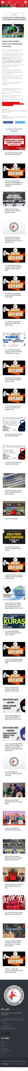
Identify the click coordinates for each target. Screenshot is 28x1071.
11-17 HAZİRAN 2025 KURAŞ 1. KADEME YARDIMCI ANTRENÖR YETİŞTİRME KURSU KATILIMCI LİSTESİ (13, 268)
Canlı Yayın (3, 1052)
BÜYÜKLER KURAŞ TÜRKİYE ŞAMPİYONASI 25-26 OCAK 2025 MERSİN (13, 801)
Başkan (2, 1046)
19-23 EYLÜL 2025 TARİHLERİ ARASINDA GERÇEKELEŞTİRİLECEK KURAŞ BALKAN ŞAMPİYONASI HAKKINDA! (14, 183)
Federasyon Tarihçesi (6, 1050)
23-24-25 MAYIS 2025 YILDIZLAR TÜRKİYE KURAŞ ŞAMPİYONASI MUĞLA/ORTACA (13, 492)
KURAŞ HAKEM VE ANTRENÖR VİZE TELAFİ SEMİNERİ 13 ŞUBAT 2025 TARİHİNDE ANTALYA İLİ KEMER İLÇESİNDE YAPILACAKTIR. (14, 605)
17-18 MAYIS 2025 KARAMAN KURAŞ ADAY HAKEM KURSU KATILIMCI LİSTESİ (13, 407)
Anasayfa (3, 1042)
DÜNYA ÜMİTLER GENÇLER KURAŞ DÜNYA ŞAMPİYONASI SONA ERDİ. (14, 886)
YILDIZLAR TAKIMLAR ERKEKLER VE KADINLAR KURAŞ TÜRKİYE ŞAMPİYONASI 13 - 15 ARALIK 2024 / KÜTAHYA (13, 943)
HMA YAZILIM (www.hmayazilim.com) (18, 1064)
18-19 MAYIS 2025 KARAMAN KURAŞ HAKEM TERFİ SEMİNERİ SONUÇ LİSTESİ (13, 295)
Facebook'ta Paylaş (8, 122)
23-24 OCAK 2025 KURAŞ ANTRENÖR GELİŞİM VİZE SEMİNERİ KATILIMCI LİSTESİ (12, 689)
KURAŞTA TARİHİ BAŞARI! (11, 519)
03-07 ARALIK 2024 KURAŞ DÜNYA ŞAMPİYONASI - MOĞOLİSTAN (14, 913)
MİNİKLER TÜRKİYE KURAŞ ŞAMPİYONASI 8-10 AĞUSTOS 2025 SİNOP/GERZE (13, 210)
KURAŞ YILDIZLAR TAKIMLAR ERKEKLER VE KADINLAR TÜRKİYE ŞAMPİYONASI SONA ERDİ (13, 858)
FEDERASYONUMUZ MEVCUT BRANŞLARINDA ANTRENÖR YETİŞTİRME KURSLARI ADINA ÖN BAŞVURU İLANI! (13, 239)
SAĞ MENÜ (14, 14)
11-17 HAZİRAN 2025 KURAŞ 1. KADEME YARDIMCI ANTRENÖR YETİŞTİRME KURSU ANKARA (13, 351)
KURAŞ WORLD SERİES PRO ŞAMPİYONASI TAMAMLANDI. (13, 829)
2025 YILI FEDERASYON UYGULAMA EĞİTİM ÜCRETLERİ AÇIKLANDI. (13, 773)
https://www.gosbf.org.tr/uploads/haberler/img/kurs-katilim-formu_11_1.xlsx (14, 117)
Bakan (2, 1044)
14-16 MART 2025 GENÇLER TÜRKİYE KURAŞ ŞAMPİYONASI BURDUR (13, 548)
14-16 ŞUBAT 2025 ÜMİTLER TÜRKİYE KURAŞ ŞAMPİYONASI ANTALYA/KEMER (13, 632)
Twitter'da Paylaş (20, 122)
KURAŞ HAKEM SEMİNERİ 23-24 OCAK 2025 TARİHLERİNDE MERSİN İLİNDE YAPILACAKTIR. (13, 717)
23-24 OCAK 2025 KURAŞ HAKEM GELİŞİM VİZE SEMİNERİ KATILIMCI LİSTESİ (14, 661)
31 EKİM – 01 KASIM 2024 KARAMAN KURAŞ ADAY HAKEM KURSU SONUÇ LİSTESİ (14, 970)
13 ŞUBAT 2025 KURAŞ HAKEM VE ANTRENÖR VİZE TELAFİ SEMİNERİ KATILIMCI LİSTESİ (14, 576)
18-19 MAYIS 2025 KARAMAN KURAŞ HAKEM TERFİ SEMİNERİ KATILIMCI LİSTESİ (13, 379)
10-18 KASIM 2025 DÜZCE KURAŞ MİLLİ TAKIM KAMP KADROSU (13, 153)
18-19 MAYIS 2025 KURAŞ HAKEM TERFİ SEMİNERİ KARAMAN (13, 435)
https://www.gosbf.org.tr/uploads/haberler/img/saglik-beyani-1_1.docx (14, 111)
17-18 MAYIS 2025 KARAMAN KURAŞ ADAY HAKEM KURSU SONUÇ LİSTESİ (13, 323)
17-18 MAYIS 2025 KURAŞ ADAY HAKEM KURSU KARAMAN (13, 463)
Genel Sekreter (4, 1048)
